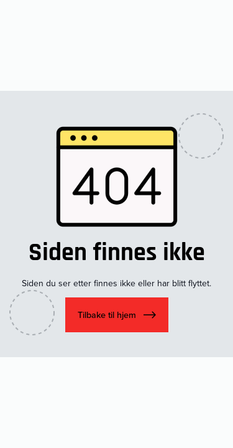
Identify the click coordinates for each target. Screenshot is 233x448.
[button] (116, 314)
